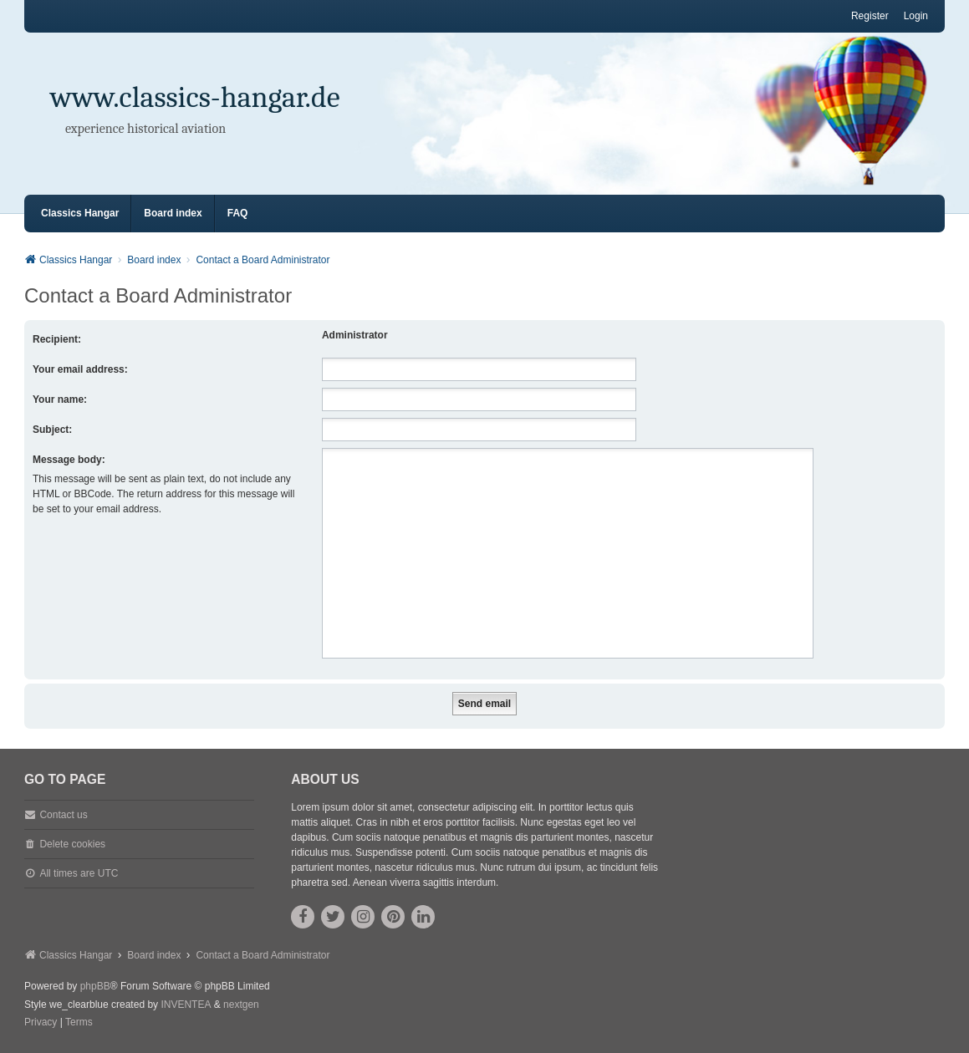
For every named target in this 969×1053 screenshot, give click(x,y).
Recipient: (57, 339)
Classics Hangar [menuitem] (80, 213)
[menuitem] (40, 1023)
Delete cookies (72, 844)
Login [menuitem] (916, 16)
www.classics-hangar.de (195, 97)
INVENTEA (186, 1004)
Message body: (69, 459)
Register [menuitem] (870, 16)
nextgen (241, 1004)
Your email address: (80, 369)
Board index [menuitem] (172, 213)
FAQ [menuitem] (237, 213)
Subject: (52, 429)
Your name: (60, 399)
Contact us (63, 815)
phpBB (95, 986)
